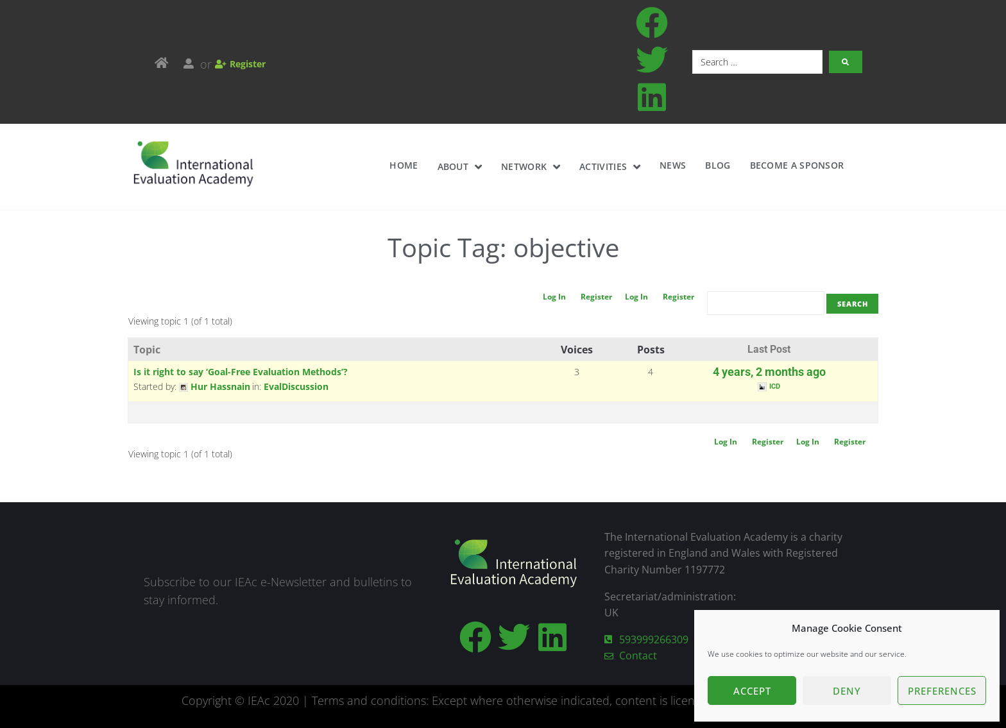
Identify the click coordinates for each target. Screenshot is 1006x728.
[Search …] (757, 62)
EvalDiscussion (296, 386)
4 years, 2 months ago (769, 372)
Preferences (942, 690)
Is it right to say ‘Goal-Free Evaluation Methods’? (240, 372)
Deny (847, 690)
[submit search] (845, 62)
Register (674, 296)
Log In (632, 296)
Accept (752, 690)
